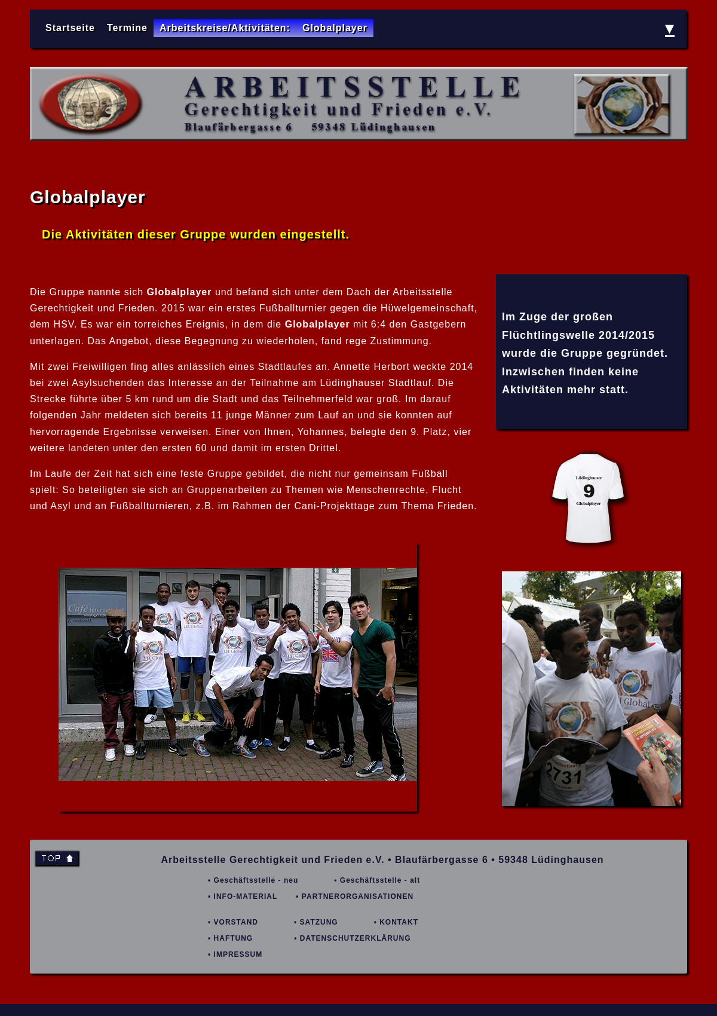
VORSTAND (236, 922)
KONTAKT (398, 922)
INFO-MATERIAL (246, 896)
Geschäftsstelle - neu (256, 880)
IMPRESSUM (238, 954)
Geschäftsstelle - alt (380, 880)
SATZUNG (319, 922)
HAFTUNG (233, 938)
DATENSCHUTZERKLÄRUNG (355, 938)
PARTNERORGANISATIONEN (357, 896)
